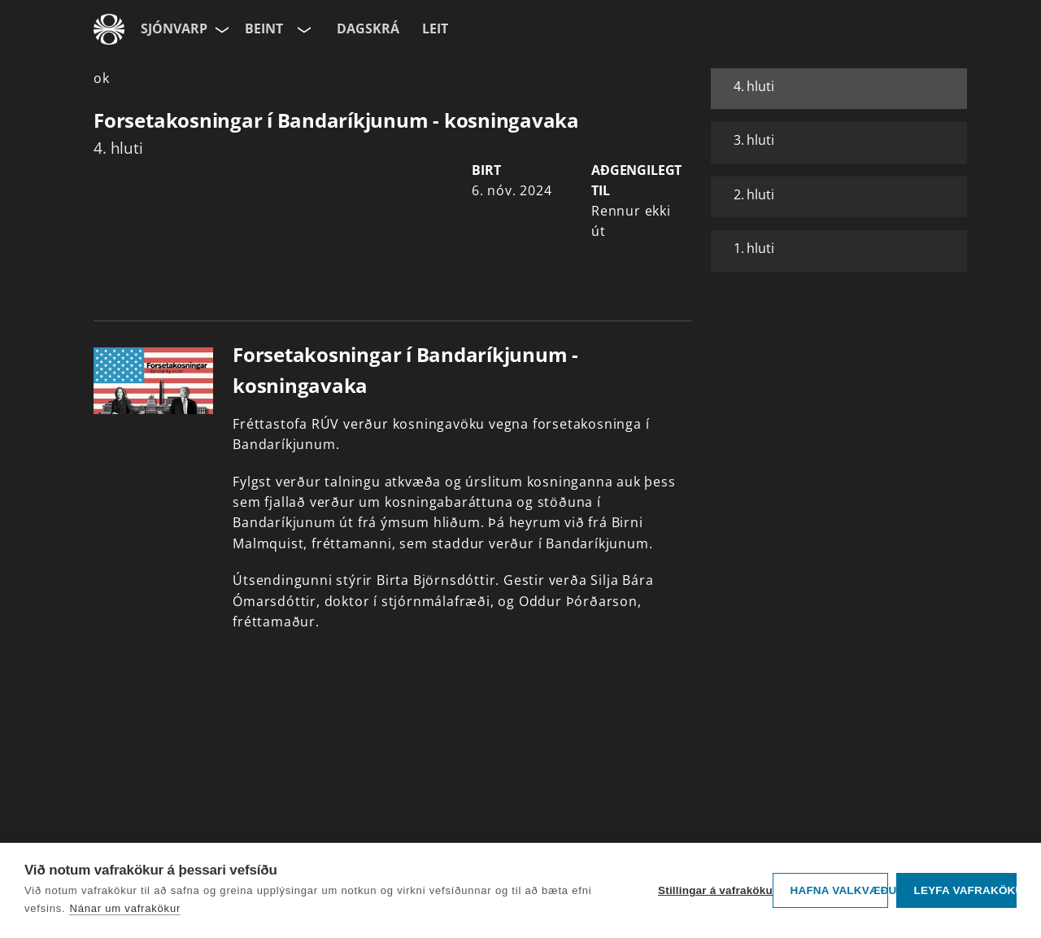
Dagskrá (368, 28)
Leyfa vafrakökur (965, 890)
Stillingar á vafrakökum (711, 890)
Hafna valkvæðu (839, 890)
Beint (264, 28)
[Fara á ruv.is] (109, 29)
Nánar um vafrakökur (125, 908)
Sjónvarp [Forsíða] (174, 28)
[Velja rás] (302, 29)
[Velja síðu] (220, 29)
